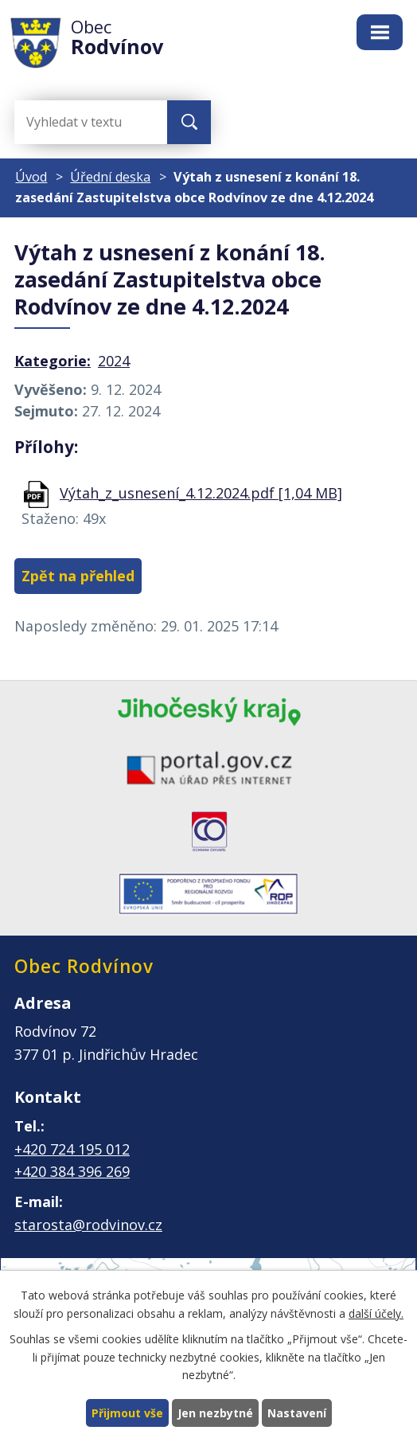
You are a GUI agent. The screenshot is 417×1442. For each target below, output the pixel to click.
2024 (114, 360)
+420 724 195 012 (72, 1149)
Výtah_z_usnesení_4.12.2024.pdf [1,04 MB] (201, 492)
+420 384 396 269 (72, 1171)
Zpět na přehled (77, 575)
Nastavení (296, 1413)
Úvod (31, 177)
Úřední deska (110, 177)
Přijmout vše (127, 1413)
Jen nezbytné (215, 1413)
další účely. (376, 1312)
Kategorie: (52, 360)
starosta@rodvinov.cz (88, 1224)
